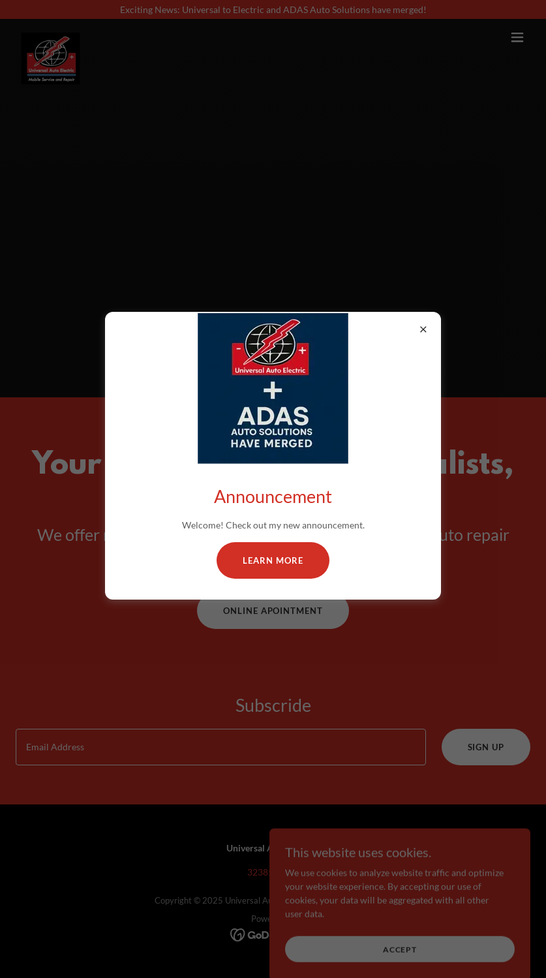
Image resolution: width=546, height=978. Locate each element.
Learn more (273, 560)
